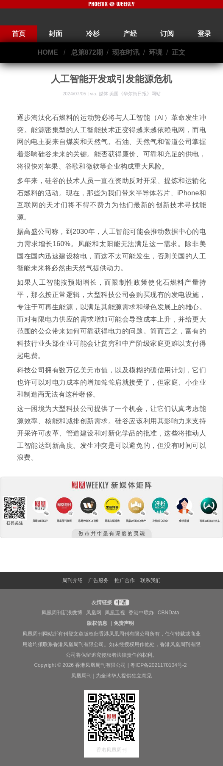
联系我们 (150, 580)
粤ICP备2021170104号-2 (158, 665)
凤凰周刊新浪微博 (62, 613)
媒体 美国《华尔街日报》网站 (130, 93)
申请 (120, 602)
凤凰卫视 (115, 613)
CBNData (168, 613)
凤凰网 (93, 613)
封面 (55, 33)
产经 (130, 33)
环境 (155, 52)
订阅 (167, 33)
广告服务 (98, 580)
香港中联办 (141, 613)
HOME (48, 52)
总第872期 (87, 52)
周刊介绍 (72, 580)
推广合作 (124, 580)
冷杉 (93, 33)
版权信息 (97, 623)
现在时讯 (125, 52)
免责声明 (124, 623)
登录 (204, 33)
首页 (18, 33)
